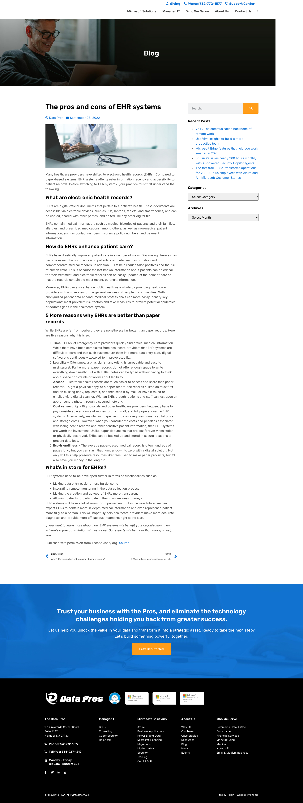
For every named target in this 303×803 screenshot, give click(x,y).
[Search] (250, 108)
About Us (222, 11)
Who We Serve (197, 11)
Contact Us (243, 11)
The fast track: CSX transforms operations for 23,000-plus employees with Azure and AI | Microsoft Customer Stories (227, 172)
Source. (124, 543)
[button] (256, 11)
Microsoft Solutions (141, 11)
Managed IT (171, 11)
